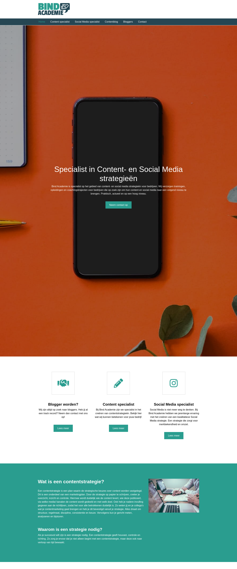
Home (41, 21)
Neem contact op (118, 205)
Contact (142, 21)
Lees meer (63, 428)
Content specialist (60, 21)
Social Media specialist (87, 21)
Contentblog (111, 21)
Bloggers (128, 21)
